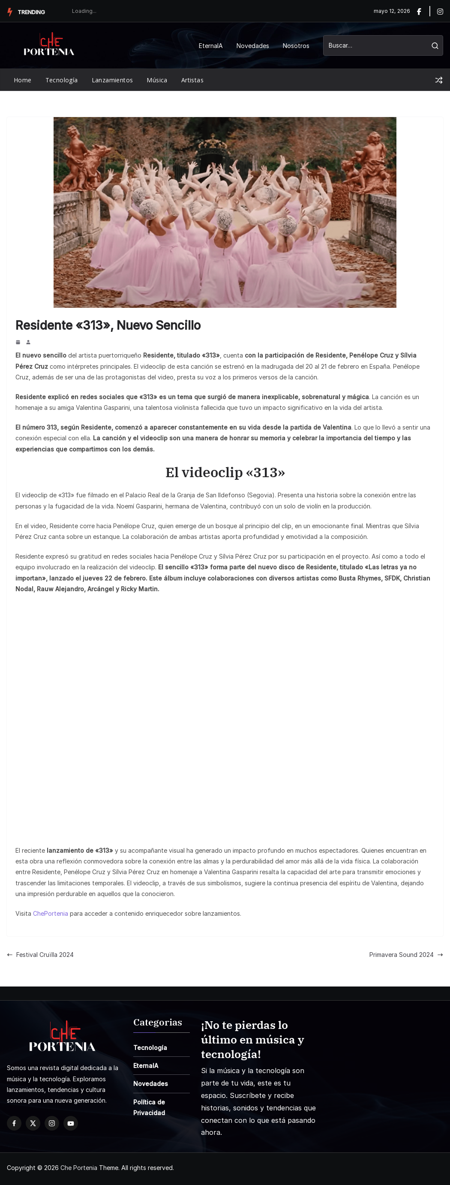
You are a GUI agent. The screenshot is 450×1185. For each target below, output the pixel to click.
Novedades (253, 45)
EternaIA (211, 45)
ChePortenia (50, 913)
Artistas (192, 80)
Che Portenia (78, 1167)
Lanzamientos (112, 80)
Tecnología (61, 80)
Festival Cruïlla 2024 (40, 954)
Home (23, 80)
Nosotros (296, 45)
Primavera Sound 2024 (406, 954)
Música (157, 80)
